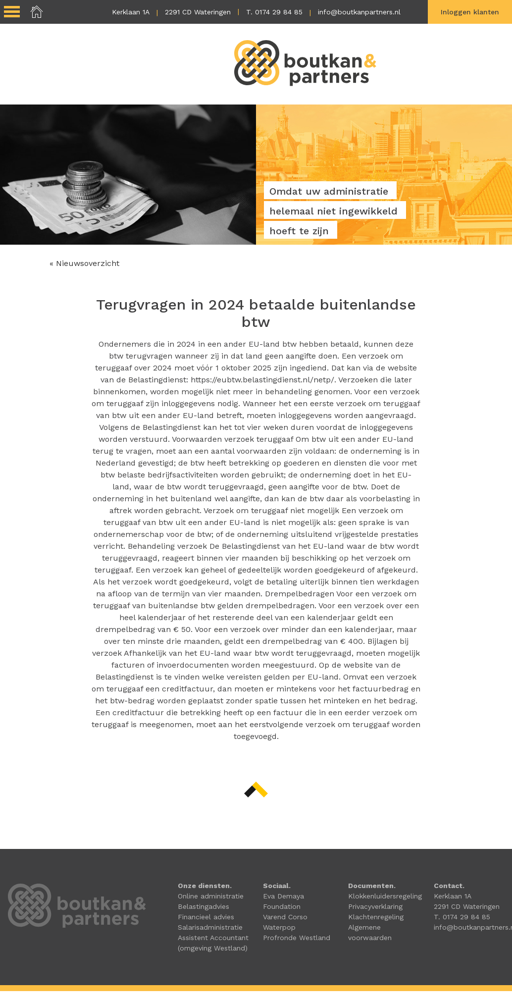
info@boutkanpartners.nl (359, 12)
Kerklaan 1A (131, 12)
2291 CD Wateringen (198, 12)
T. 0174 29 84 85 (274, 12)
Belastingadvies (203, 906)
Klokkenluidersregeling (385, 896)
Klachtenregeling (376, 917)
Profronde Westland (296, 938)
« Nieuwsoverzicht (84, 263)
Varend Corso (285, 917)
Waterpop (279, 927)
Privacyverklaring (375, 906)
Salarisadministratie (210, 927)
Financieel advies (206, 917)
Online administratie (211, 896)
